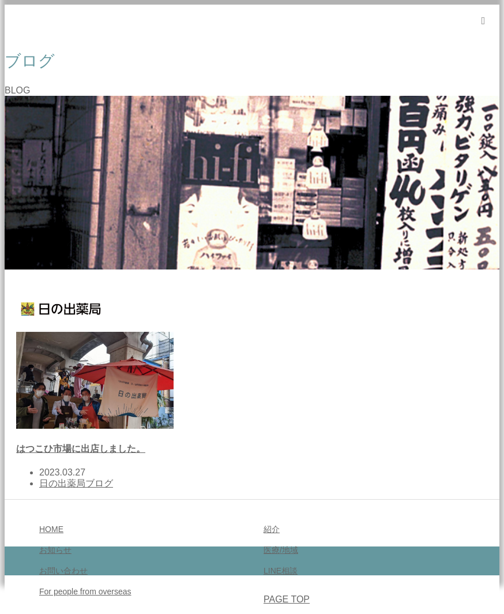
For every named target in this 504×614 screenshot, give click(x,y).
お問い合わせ (63, 570)
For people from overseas (85, 591)
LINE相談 (281, 570)
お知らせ (55, 550)
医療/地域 (281, 550)
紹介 (272, 529)
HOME (51, 529)
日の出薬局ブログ (76, 483)
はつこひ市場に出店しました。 (80, 449)
